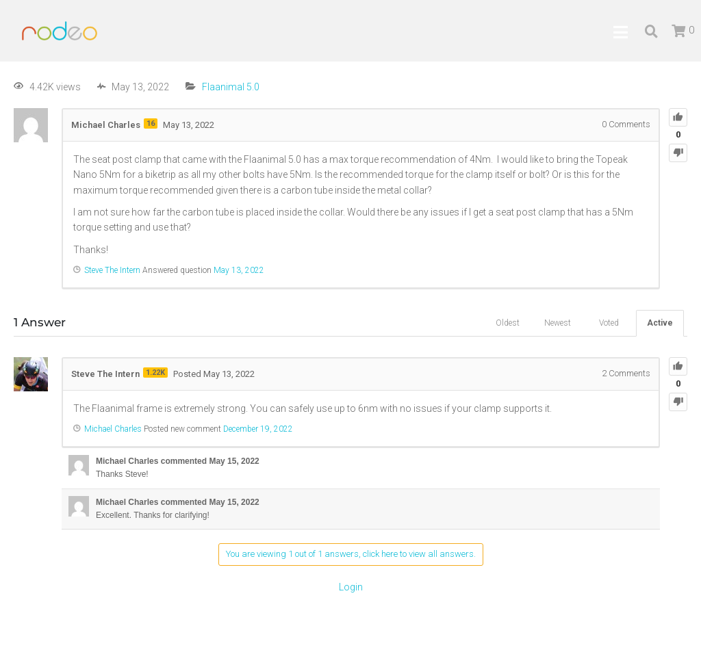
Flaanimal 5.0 (230, 86)
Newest (557, 323)
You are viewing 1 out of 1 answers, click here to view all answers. (351, 554)
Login (351, 587)
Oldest (508, 323)
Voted (609, 323)
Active (660, 323)
